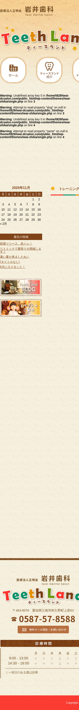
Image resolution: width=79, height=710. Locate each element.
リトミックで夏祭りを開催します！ (20, 250)
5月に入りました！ (12, 267)
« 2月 (3, 223)
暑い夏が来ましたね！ (14, 256)
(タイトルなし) (10, 261)
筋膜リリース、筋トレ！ (16, 243)
